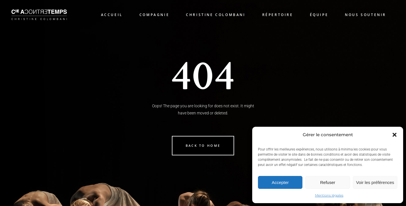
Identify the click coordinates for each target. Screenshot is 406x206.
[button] (394, 135)
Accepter (280, 182)
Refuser (327, 182)
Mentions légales (329, 195)
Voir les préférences (375, 182)
